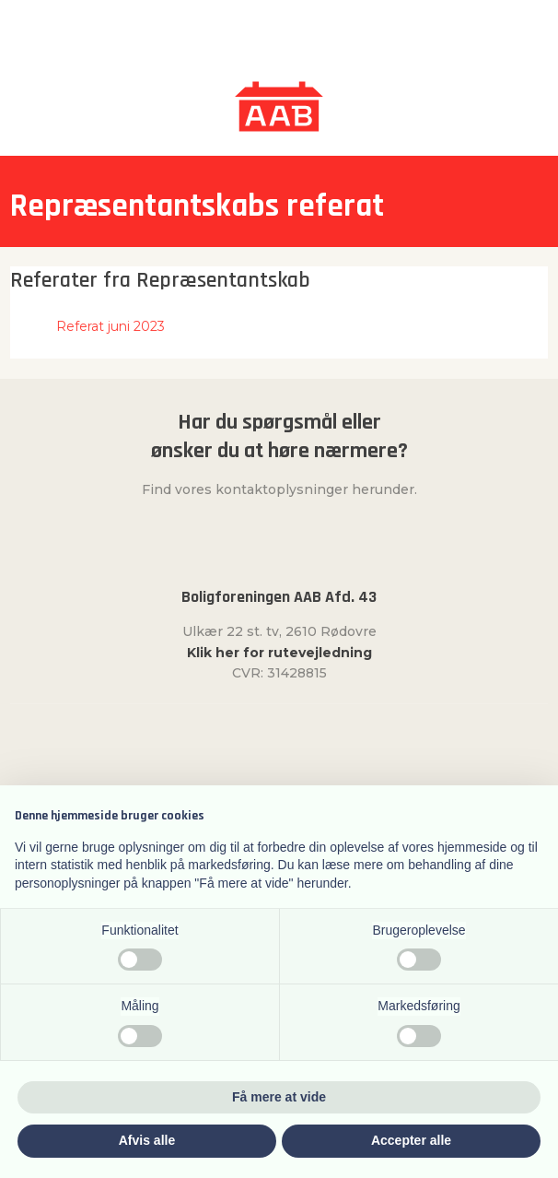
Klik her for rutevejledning (279, 652)
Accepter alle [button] (411, 1140)
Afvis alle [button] (147, 1140)
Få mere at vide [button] (279, 1097)
